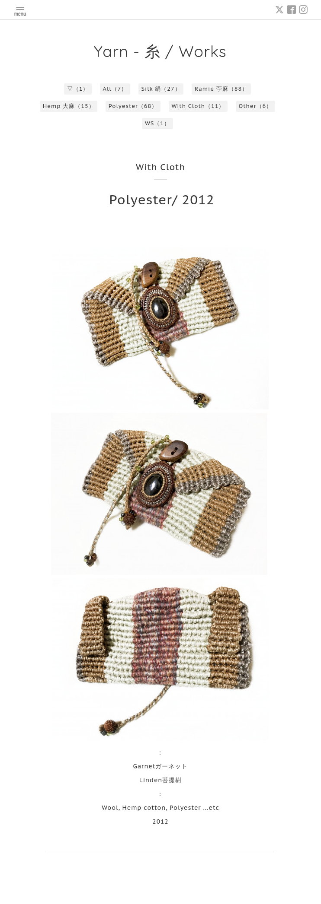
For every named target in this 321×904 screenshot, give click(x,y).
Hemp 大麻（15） (69, 106)
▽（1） (78, 88)
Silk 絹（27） (160, 88)
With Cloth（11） (198, 106)
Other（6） (256, 106)
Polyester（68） (133, 106)
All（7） (115, 88)
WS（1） (157, 123)
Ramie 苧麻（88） (221, 88)
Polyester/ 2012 (161, 199)
